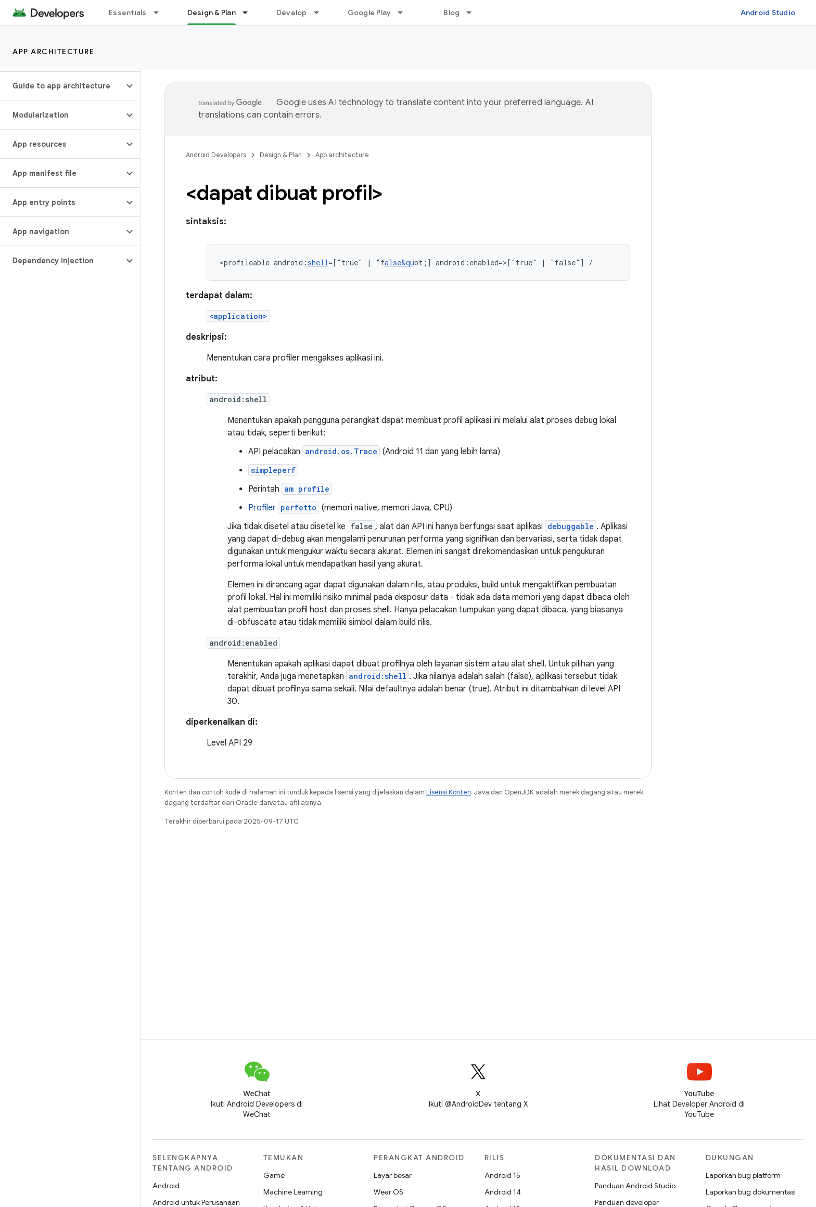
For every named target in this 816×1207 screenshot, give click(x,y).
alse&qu (399, 262)
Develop (291, 12)
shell (318, 262)
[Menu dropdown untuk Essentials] (161, 12)
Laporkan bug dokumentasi (751, 1192)
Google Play (369, 12)
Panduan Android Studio (635, 1185)
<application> (238, 316)
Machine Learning (293, 1192)
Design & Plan (281, 154)
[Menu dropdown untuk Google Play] (405, 12)
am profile (306, 489)
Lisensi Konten (448, 792)
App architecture (53, 51)
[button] (61, 86)
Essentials (128, 12)
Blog (451, 12)
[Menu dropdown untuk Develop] (321, 12)
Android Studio (768, 12)
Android (166, 1185)
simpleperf (273, 470)
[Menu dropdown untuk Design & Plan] (250, 12)
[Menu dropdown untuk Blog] (474, 12)
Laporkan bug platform (743, 1175)
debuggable (570, 526)
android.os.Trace (341, 451)
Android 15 (502, 1175)
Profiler (283, 508)
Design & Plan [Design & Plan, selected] (211, 12)
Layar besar (393, 1175)
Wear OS (388, 1192)
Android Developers (216, 154)
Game (274, 1175)
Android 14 (502, 1192)
